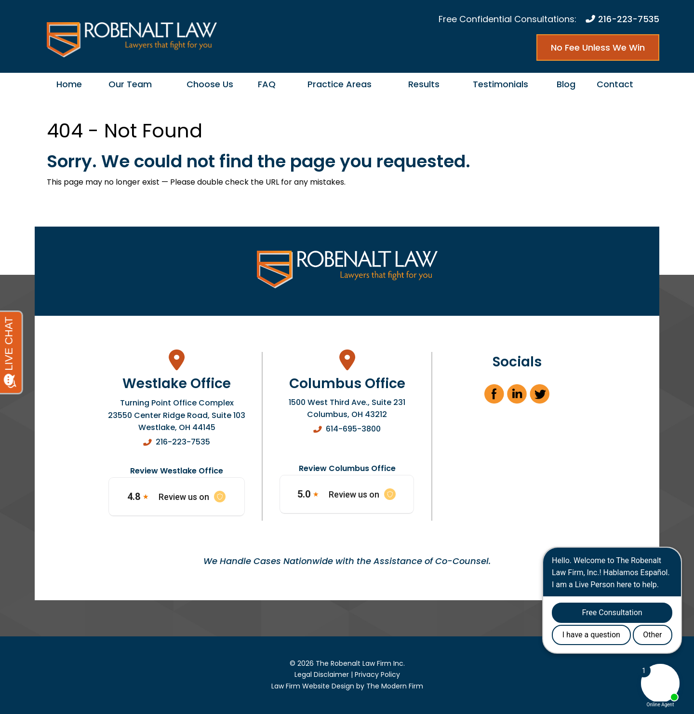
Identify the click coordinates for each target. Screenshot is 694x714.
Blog (566, 84)
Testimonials (500, 84)
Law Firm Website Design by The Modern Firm (347, 686)
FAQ (267, 84)
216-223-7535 (628, 19)
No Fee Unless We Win (598, 47)
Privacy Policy (377, 674)
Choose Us (210, 84)
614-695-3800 (353, 428)
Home (69, 84)
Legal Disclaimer (321, 674)
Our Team (130, 84)
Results (424, 84)
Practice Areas (339, 84)
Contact (615, 84)
